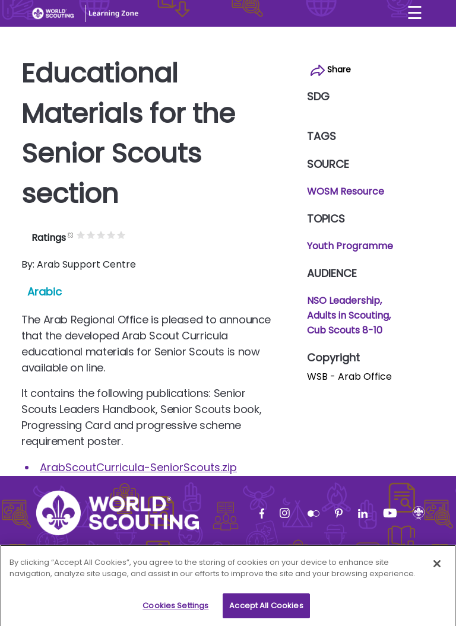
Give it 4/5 (134, 234)
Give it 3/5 (124, 234)
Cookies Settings (175, 610)
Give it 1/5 (104, 234)
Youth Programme (350, 246)
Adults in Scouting (348, 315)
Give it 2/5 (114, 234)
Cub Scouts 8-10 (344, 330)
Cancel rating (93, 234)
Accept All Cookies (266, 610)
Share (331, 69)
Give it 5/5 (144, 234)
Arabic (44, 291)
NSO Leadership (343, 300)
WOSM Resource (345, 191)
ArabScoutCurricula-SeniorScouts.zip (138, 467)
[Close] (437, 568)
